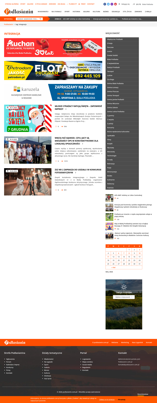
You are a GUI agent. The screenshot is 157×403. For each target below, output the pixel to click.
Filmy (109, 140)
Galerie (30, 4)
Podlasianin (8, 24)
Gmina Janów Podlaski (115, 99)
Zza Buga (61, 4)
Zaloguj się (124, 4)
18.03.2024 (12, 171)
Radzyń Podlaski (113, 67)
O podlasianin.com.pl (100, 342)
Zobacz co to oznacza (106, 399)
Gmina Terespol (113, 95)
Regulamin (86, 367)
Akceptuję (121, 399)
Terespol (110, 71)
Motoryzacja (112, 172)
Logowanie (86, 359)
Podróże (110, 188)
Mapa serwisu (87, 362)
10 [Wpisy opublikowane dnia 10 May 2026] (139, 253)
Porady (110, 160)
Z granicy (110, 115)
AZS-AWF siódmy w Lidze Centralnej (76, 19)
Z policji (110, 123)
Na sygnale (56, 11)
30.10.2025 (12, 139)
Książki (109, 144)
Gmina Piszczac (113, 91)
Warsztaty (111, 152)
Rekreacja (111, 164)
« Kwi (113, 267)
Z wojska (110, 119)
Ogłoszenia (10, 359)
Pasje (109, 168)
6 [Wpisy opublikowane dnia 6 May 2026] (118, 253)
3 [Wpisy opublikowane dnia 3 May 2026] (139, 250)
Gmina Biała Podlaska (115, 83)
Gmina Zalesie (112, 107)
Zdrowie (52, 4)
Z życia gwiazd (41, 4)
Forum (8, 362)
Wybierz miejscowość (123, 297)
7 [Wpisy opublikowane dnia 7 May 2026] (123, 253)
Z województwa (113, 63)
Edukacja (116, 11)
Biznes (106, 11)
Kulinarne (111, 180)
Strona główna (12, 4)
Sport (22, 4)
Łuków (109, 75)
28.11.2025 (12, 108)
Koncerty (110, 127)
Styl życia (127, 11)
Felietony (110, 184)
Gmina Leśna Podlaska (115, 111)
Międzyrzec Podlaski (115, 39)
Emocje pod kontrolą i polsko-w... (106, 19)
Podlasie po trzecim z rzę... (132, 19)
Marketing (125, 342)
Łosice (109, 51)
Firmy (82, 4)
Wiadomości (43, 11)
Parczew (110, 47)
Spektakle (111, 136)
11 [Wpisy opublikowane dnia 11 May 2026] (108, 257)
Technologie (111, 156)
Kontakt (90, 4)
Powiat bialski (112, 55)
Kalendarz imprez (12, 365)
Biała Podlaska (112, 59)
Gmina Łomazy (112, 87)
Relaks (109, 176)
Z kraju (148, 11)
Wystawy (110, 148)
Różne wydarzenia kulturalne (118, 132)
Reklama (115, 342)
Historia (76, 11)
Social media (87, 365)
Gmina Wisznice (113, 103)
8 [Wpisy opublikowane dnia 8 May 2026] (129, 253)
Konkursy (9, 367)
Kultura (96, 11)
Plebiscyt (72, 4)
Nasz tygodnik (137, 342)
